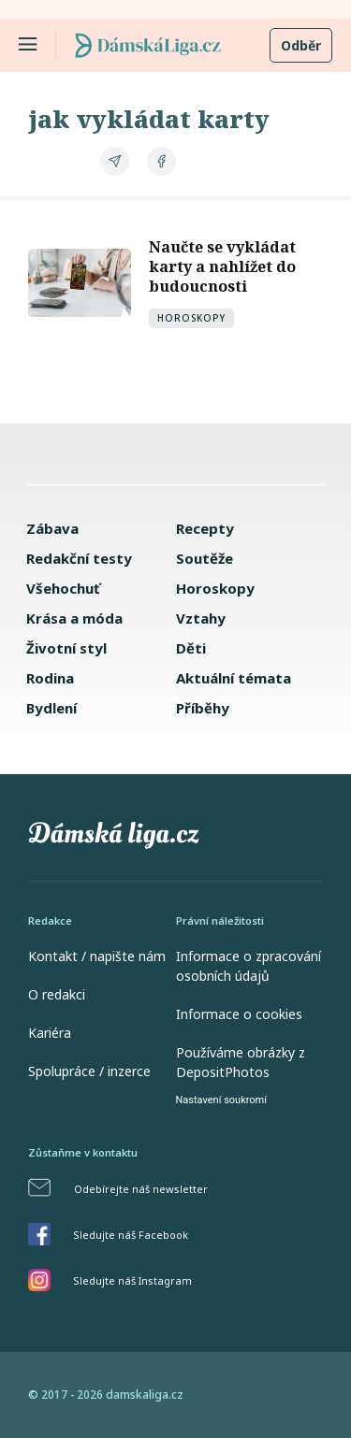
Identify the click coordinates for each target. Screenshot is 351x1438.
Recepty (205, 528)
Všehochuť (63, 588)
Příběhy (202, 707)
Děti (191, 648)
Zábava (52, 528)
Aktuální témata (233, 678)
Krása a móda (74, 618)
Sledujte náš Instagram (132, 1280)
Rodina (50, 678)
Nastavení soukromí (221, 1100)
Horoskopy (191, 317)
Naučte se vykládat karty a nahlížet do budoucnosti (222, 266)
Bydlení (51, 707)
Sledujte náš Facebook (130, 1235)
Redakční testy (79, 558)
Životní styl (66, 648)
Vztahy (201, 618)
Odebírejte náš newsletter (141, 1189)
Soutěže (204, 558)
